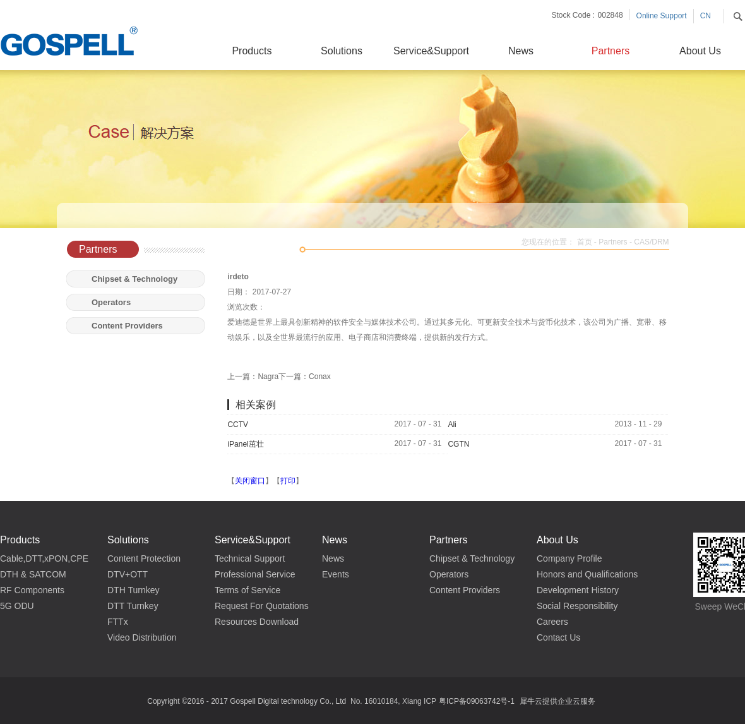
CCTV (237, 424)
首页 (584, 242)
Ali (452, 424)
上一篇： (252, 376)
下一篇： (304, 376)
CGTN (458, 444)
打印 (287, 480)
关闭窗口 (250, 480)
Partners (613, 242)
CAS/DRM (651, 242)
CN (705, 15)
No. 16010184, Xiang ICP (393, 701)
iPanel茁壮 (245, 444)
